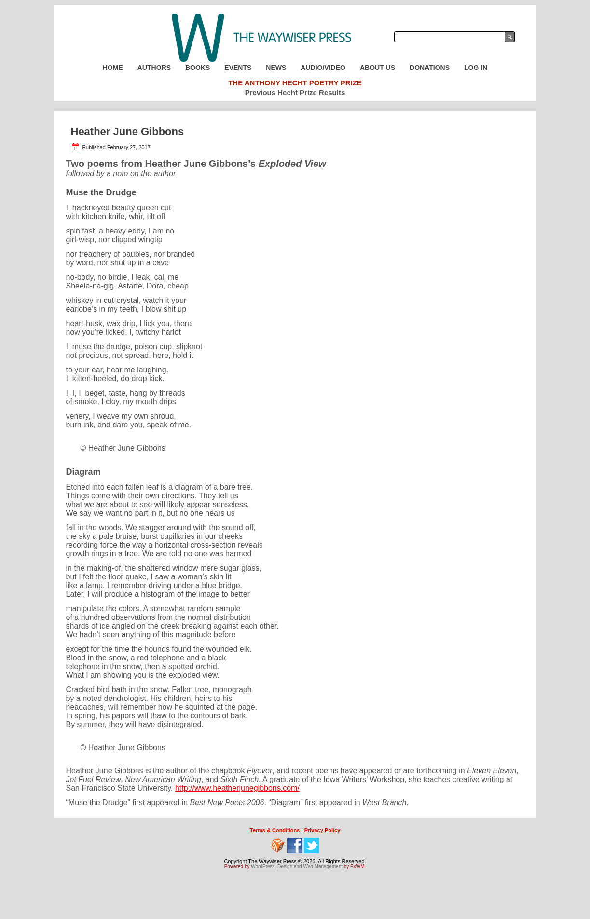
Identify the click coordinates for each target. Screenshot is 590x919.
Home (113, 67)
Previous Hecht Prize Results (295, 92)
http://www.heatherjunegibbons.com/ (237, 788)
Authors (154, 67)
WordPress (262, 866)
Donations (430, 67)
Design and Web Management (310, 866)
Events (237, 67)
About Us (377, 67)
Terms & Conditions (275, 830)
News (276, 67)
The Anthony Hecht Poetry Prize (295, 83)
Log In (475, 67)
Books (197, 67)
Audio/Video (323, 67)
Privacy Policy (322, 830)
